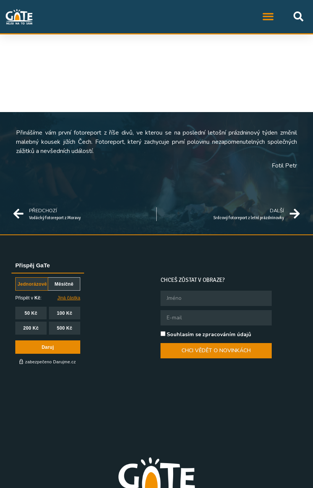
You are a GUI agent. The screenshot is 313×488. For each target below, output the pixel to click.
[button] (268, 17)
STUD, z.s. (90, 481)
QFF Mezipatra (170, 481)
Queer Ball (213, 481)
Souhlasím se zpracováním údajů (209, 334)
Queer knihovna (256, 481)
